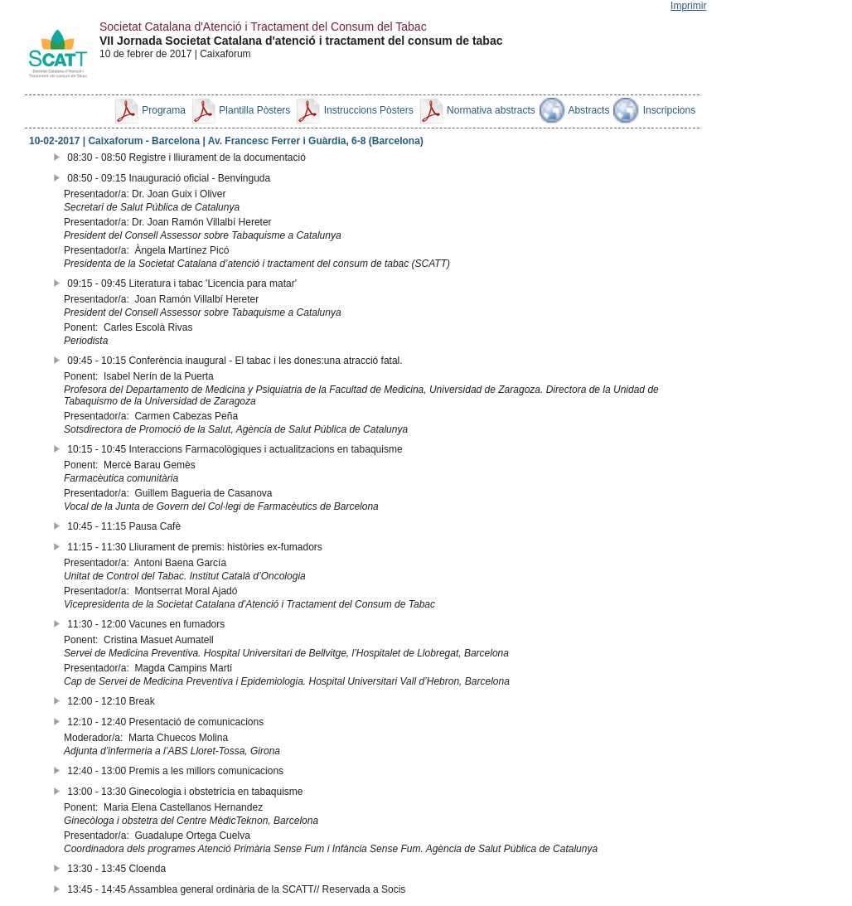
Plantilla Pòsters (240, 110)
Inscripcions (654, 110)
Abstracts (575, 110)
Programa (149, 110)
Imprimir (688, 6)
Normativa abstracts (476, 110)
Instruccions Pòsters (353, 110)
